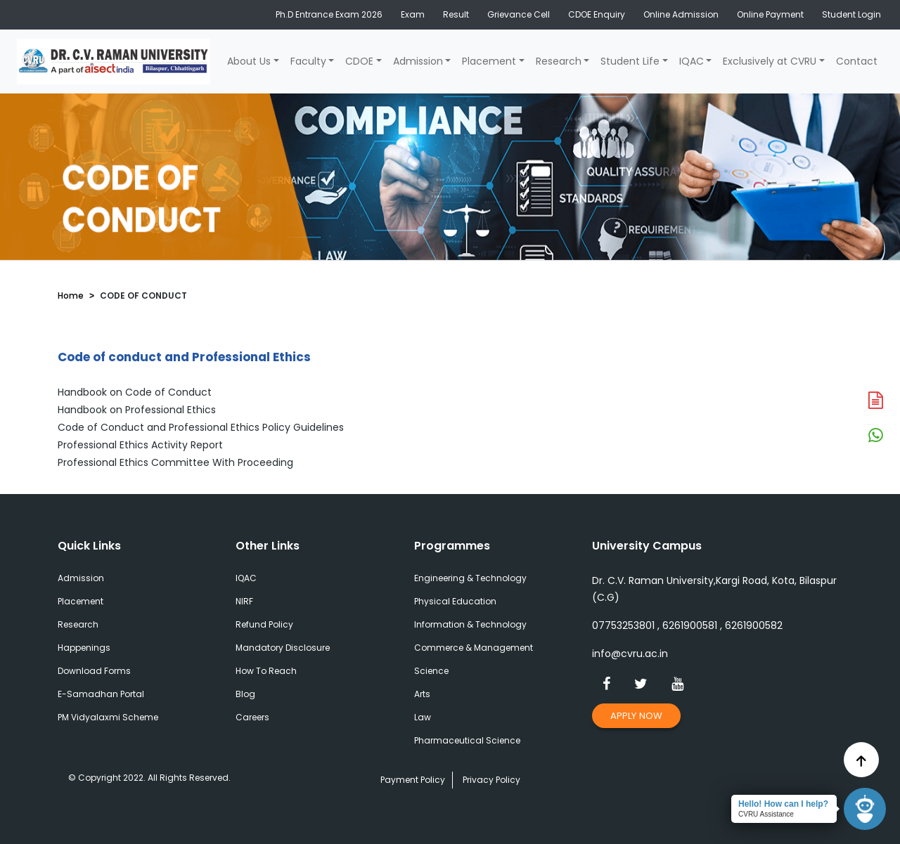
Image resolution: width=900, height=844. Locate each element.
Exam (413, 14)
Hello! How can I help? (783, 804)
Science (431, 671)
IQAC (691, 61)
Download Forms (94, 671)
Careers (252, 717)
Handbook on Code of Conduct (135, 392)
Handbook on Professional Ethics (137, 410)
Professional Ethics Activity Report (140, 445)
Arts (422, 694)
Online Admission (681, 14)
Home (71, 295)
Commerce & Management (473, 648)
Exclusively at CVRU (769, 61)
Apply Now (636, 715)
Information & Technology (470, 624)
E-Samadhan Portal (101, 694)
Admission (418, 61)
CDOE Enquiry (596, 14)
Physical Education (455, 601)
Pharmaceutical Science (467, 740)
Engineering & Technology (470, 578)
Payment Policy (412, 780)
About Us (249, 61)
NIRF (244, 601)
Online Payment (770, 14)
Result (456, 14)
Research (558, 61)
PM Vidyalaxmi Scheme (108, 717)
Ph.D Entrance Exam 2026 (329, 14)
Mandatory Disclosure (283, 648)
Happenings (84, 648)
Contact (857, 61)
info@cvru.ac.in (630, 654)
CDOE (359, 61)
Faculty (308, 61)
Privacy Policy (491, 780)
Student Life (630, 61)
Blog (245, 694)
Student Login (851, 14)
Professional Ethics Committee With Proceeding (175, 462)
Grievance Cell (518, 14)
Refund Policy (264, 624)
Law (422, 717)
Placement (489, 61)
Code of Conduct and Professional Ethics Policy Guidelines (201, 427)
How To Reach (266, 671)
